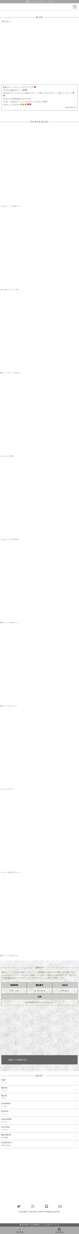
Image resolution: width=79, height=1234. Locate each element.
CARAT (40, 1212)
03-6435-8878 (39, 991)
